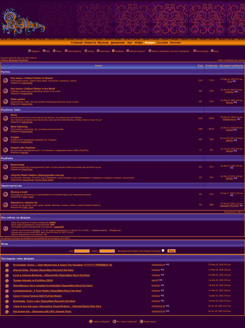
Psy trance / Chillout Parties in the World (33, 88)
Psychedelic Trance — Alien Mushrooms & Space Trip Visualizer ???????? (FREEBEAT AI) (62, 265)
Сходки (15, 137)
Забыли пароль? (135, 51)
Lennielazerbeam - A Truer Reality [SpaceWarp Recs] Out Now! (47, 290)
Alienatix (24, 152)
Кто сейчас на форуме (15, 217)
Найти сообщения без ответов (231, 60)
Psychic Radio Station (44, 180)
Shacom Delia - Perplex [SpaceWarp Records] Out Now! (43, 270)
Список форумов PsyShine (14, 60)
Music (14, 115)
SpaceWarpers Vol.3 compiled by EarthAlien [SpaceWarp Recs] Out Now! (53, 285)
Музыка (103, 42)
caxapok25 (59, 227)
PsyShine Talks (10, 110)
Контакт (175, 42)
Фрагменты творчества (24, 202)
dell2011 (229, 140)
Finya (229, 81)
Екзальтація (17, 164)
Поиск (57, 51)
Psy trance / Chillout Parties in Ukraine (32, 78)
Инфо (139, 42)
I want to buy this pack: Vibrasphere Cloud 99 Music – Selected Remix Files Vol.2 (57, 306)
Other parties (18, 99)
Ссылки (162, 42)
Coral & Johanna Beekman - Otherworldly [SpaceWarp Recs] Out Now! (51, 275)
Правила (34, 51)
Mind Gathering (19, 126)
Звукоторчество (11, 185)
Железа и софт (19, 192)
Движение (118, 42)
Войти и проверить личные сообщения (169, 51)
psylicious (229, 92)
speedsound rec (229, 119)
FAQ (46, 51)
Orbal (25, 197)
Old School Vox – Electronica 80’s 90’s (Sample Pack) (42, 311)
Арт (129, 42)
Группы (89, 51)
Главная (77, 42)
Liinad (30, 197)
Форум (149, 42)
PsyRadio (7, 158)
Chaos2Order (27, 83)
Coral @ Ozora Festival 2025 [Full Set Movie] (37, 296)
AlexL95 (229, 102)
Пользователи (73, 51)
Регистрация (200, 51)
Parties (5, 72)
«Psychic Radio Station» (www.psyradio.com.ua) (37, 175)
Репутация (103, 51)
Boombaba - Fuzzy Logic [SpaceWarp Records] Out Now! (44, 301)
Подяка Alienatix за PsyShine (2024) (33, 280)
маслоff (229, 130)
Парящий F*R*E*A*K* (229, 206)
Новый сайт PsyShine (23, 147)
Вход (214, 51)
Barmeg (229, 151)
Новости (90, 42)
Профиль (118, 51)
